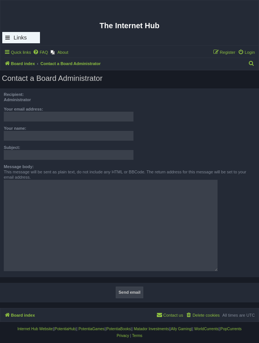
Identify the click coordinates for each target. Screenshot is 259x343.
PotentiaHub (65, 329)
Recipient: (14, 94)
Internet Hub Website (35, 329)
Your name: (15, 128)
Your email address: (23, 109)
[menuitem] (40, 52)
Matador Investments (151, 329)
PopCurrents (231, 329)
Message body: (19, 166)
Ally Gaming (181, 329)
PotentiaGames (91, 329)
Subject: (12, 147)
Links (20, 37)
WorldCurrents (206, 329)
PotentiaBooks (118, 329)
